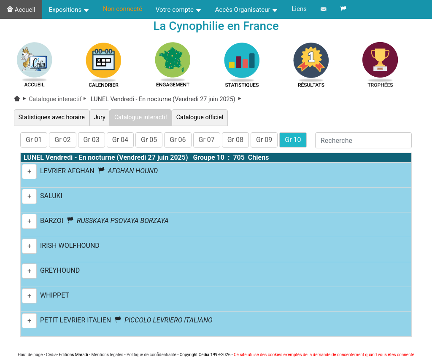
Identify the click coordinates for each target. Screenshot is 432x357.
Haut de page (30, 354)
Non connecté (122, 9)
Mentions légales (107, 354)
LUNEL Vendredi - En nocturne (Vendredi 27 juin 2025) (166, 99)
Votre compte (179, 9)
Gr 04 (120, 140)
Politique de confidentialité (151, 354)
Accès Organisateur (246, 9)
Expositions (69, 9)
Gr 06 (178, 140)
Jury (99, 117)
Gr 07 (207, 140)
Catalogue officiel (199, 117)
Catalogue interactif (59, 99)
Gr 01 (34, 140)
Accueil (21, 9)
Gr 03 (92, 140)
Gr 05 (149, 140)
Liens (299, 9)
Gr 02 (62, 140)
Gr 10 (293, 140)
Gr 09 (264, 140)
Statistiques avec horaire (51, 117)
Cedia (51, 354)
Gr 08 (235, 140)
